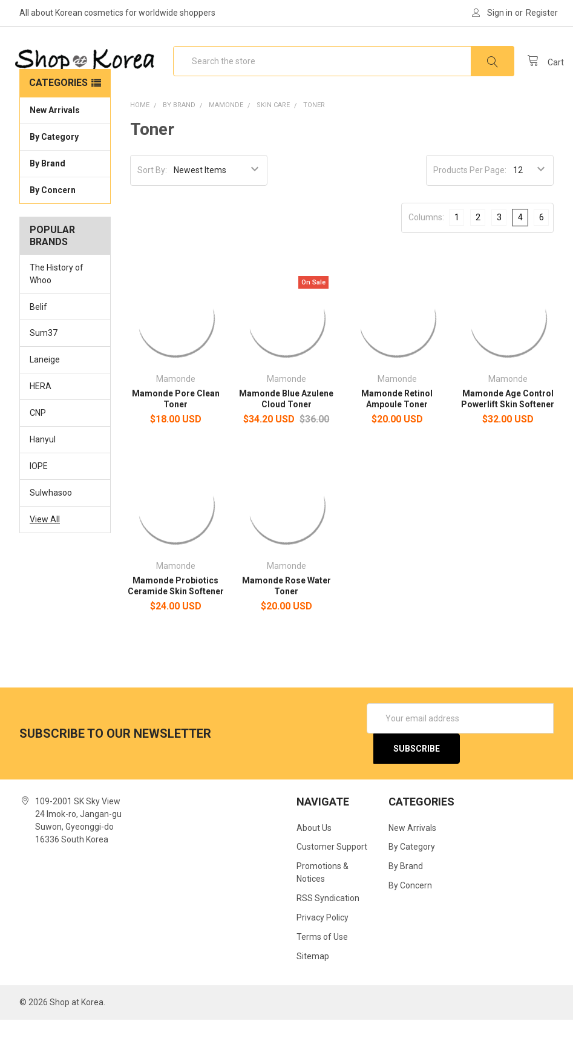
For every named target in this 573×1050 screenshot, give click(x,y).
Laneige (45, 390)
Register (542, 13)
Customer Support (331, 877)
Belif (38, 336)
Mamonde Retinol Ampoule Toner (397, 428)
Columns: (426, 247)
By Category (65, 165)
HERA (40, 416)
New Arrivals (55, 140)
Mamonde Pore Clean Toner (176, 428)
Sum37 (43, 363)
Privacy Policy (322, 948)
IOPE (39, 496)
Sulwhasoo (51, 523)
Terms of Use (322, 967)
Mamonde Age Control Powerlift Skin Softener (507, 428)
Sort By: (152, 200)
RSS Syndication (327, 928)
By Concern (65, 219)
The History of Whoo (56, 303)
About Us (314, 857)
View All (45, 549)
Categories (58, 112)
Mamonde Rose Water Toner (286, 615)
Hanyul (43, 469)
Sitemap (312, 986)
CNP (38, 443)
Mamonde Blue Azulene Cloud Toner (286, 428)
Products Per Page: (469, 200)
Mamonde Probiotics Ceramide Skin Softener (176, 615)
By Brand (65, 192)
